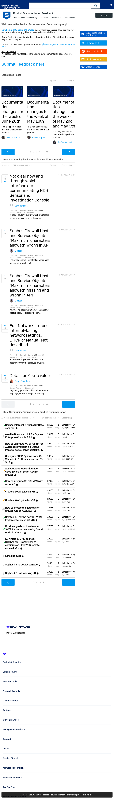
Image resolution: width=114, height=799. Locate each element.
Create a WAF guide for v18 (20, 500)
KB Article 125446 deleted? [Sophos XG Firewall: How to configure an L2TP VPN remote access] (22, 543)
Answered (3, 426)
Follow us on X (90, 43)
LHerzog (18, 250)
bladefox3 (68, 446)
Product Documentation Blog (25, 18)
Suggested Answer (3, 471)
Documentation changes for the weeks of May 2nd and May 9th (64, 114)
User (111, 5)
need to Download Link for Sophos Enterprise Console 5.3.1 (24, 436)
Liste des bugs (13, 555)
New (106, 15)
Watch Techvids (90, 66)
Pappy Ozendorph (23, 381)
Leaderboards (69, 18)
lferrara (67, 493)
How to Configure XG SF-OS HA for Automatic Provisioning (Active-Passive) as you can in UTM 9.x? (24, 447)
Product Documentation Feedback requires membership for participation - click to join (57, 795)
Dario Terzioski (21, 205)
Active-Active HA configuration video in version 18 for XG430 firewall (22, 471)
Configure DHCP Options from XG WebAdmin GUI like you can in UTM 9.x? (24, 459)
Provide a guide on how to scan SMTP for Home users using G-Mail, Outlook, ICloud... (24, 529)
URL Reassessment (92, 59)
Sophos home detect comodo (21, 564)
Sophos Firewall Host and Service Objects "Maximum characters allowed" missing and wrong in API (30, 285)
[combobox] (60, 6)
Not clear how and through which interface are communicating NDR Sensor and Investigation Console (29, 188)
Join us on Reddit (91, 51)
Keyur (66, 541)
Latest (68, 425)
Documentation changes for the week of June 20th (12, 112)
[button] (95, 6)
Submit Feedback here (23, 64)
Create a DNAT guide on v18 (20, 491)
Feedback (44, 18)
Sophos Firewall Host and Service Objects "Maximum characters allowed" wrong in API (30, 238)
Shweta (67, 557)
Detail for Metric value (30, 375)
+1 (19, 548)
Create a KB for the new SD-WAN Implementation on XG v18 (23, 519)
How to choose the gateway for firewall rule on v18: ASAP (22, 509)
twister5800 (69, 484)
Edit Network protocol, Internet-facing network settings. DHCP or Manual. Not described (30, 335)
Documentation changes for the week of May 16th (38, 112)
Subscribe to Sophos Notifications (93, 34)
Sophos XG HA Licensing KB (20, 573)
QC (65, 437)
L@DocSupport (70, 520)
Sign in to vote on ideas (5, 176)
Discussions (56, 18)
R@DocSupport (14, 137)
